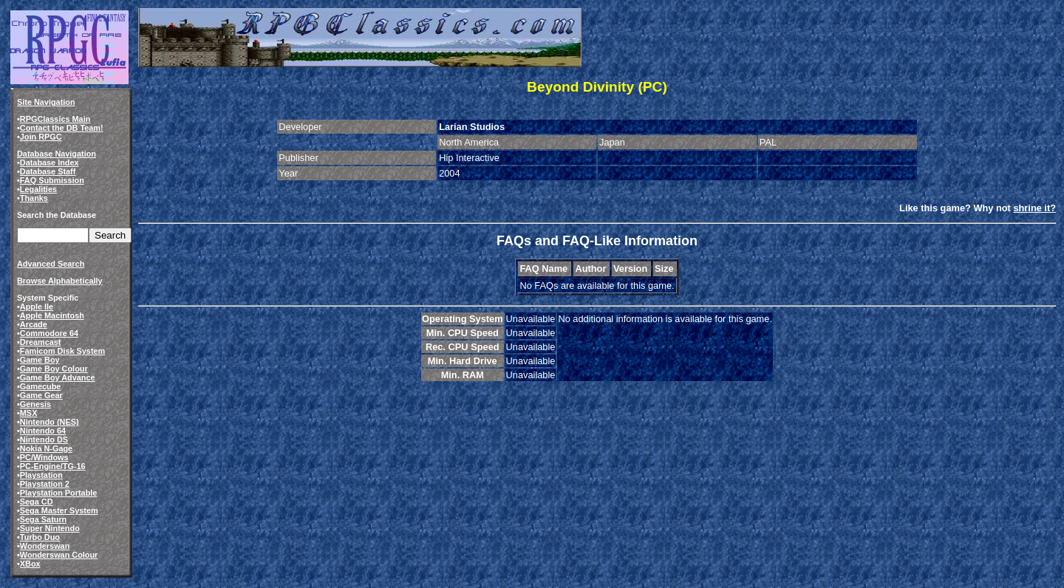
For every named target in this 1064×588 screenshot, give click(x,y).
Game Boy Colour (54, 368)
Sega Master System (59, 510)
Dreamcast (40, 342)
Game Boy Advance (57, 377)
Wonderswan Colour (59, 554)
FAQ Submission (52, 180)
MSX (29, 412)
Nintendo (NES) (49, 421)
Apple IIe (36, 306)
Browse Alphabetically (60, 280)
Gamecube (40, 386)
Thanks (34, 198)
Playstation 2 (44, 483)
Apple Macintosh (52, 315)
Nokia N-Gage (46, 448)
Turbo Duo (40, 537)
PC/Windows (44, 457)
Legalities (38, 189)
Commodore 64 (49, 333)
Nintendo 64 (43, 430)
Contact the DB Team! (61, 127)
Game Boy (40, 359)
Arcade (33, 324)
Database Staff (48, 171)
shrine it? (1034, 207)
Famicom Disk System (62, 350)
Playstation (41, 475)
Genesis (35, 404)
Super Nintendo (50, 528)
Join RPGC (41, 136)
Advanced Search (50, 263)
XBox (30, 563)
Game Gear (41, 395)
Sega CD (36, 501)
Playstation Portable (59, 492)
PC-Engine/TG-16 (53, 466)
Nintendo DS (44, 439)
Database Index (49, 162)
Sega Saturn (43, 519)
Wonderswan (44, 545)
